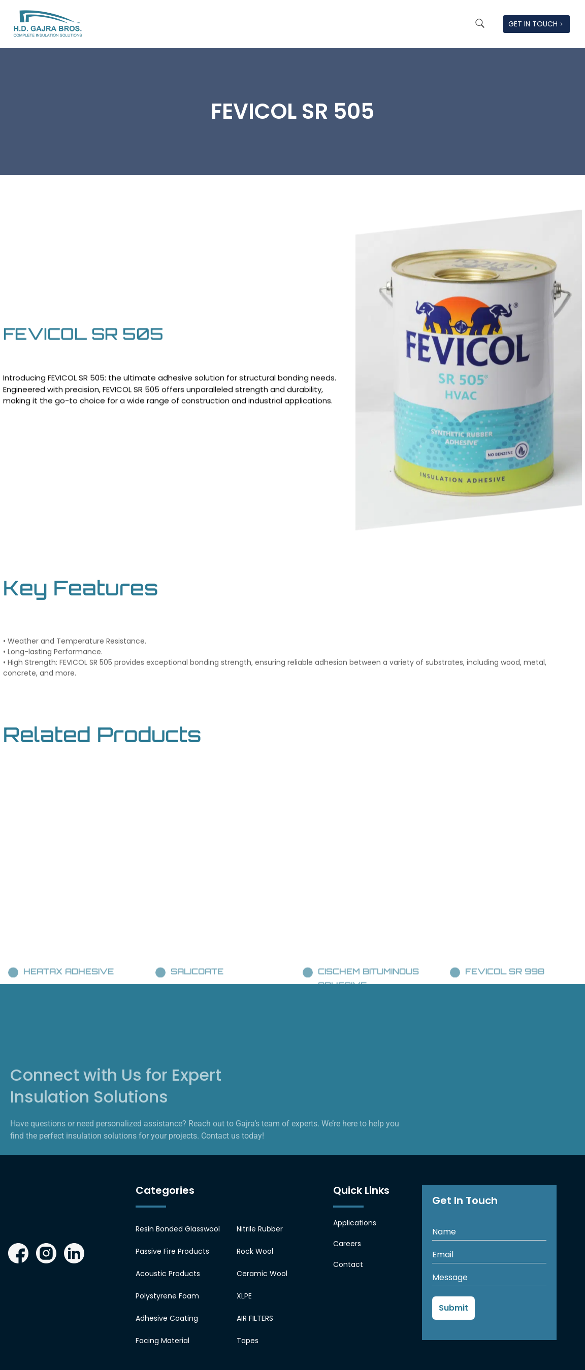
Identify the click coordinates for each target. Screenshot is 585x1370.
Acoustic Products (168, 1273)
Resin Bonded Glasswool (178, 1229)
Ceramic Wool (262, 1273)
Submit (453, 1308)
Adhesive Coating (167, 1318)
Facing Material (162, 1340)
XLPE (244, 1296)
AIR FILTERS (255, 1318)
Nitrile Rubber (260, 1229)
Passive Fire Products (172, 1251)
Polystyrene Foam (167, 1296)
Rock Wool (255, 1251)
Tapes (247, 1340)
